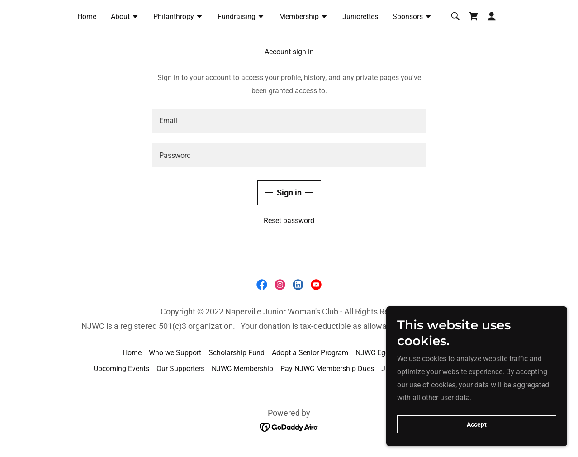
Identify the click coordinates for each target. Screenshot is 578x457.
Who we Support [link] (175, 352)
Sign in (289, 192)
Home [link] (86, 16)
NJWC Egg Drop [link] (381, 352)
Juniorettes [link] (360, 16)
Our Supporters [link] (180, 368)
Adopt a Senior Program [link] (310, 352)
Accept (477, 424)
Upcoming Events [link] (121, 368)
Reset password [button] (289, 220)
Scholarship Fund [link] (236, 352)
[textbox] (289, 121)
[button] (125, 17)
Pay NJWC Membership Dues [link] (327, 368)
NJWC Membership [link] (242, 368)
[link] (473, 16)
